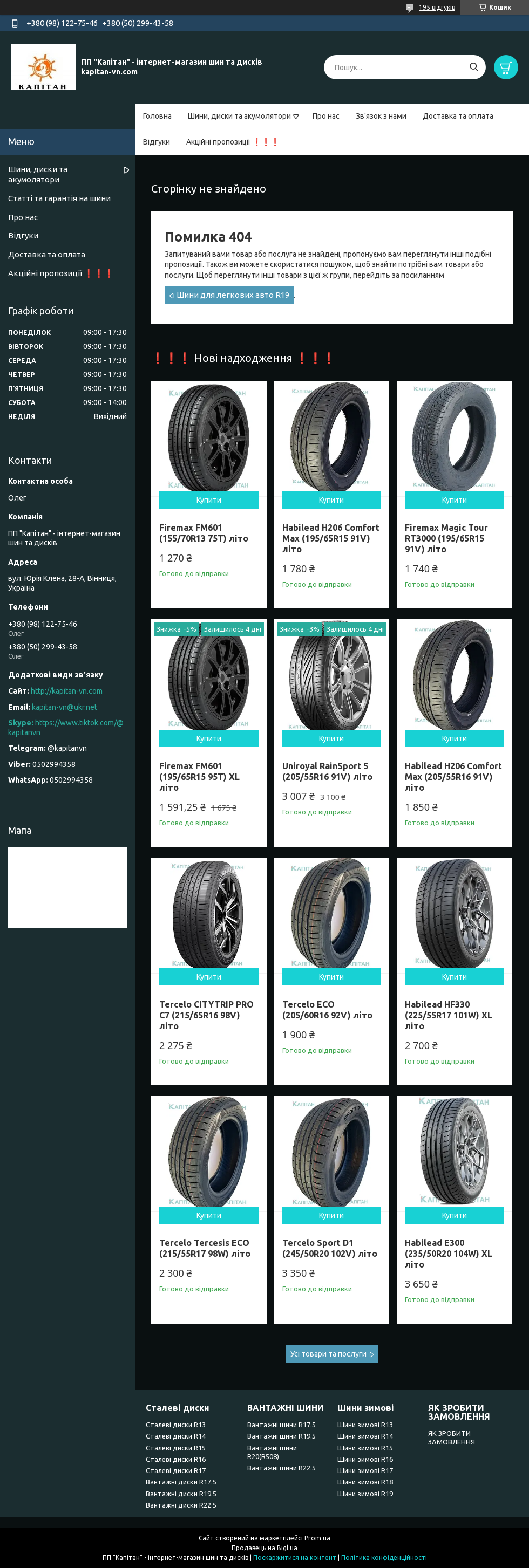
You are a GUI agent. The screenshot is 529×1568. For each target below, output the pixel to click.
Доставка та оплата (458, 116)
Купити (208, 500)
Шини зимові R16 (365, 1459)
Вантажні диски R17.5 (181, 1481)
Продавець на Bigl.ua (264, 1547)
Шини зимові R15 (365, 1447)
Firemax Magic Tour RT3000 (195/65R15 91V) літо (446, 538)
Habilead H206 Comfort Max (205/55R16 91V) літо (453, 776)
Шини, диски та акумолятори (239, 116)
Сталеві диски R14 (176, 1436)
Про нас (326, 116)
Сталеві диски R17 (176, 1470)
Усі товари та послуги (328, 1354)
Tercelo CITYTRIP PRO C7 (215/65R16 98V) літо (206, 1015)
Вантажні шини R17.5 (281, 1424)
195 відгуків (437, 7)
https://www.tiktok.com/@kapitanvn (66, 727)
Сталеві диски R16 (176, 1459)
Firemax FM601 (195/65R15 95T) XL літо (199, 776)
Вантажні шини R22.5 (281, 1467)
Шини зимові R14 (365, 1436)
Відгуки (156, 142)
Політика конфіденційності (384, 1557)
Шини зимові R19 (365, 1493)
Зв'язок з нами (381, 116)
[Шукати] (474, 67)
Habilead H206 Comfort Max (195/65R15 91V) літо (330, 538)
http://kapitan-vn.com (67, 691)
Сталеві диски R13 (176, 1424)
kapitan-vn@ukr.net (64, 707)
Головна (157, 116)
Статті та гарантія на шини (59, 198)
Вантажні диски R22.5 (181, 1505)
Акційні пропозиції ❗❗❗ (233, 142)
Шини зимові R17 (365, 1470)
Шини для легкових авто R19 (233, 294)
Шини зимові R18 (365, 1481)
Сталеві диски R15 (176, 1447)
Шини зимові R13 (365, 1424)
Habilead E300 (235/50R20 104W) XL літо (448, 1253)
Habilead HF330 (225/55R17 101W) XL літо (448, 1015)
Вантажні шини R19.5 (281, 1436)
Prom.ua (317, 1538)
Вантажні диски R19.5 (181, 1493)
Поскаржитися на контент (294, 1557)
